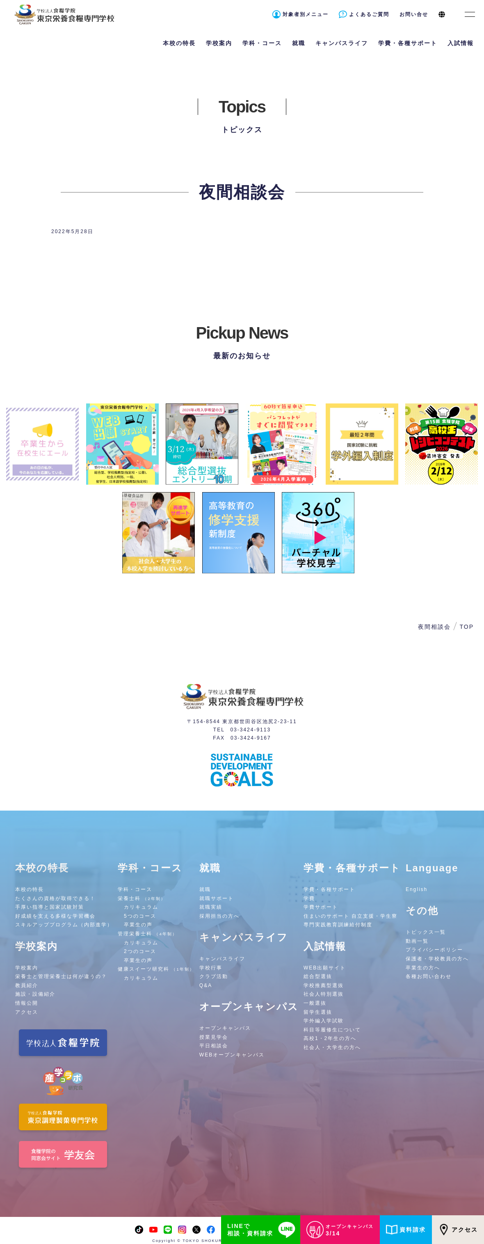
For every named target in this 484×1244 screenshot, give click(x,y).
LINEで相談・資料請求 (262, 1229)
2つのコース (140, 951)
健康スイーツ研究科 (156, 969)
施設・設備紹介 (35, 994)
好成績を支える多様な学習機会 (55, 916)
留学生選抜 (318, 1012)
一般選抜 (315, 1003)
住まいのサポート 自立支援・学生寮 (350, 916)
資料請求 (406, 1229)
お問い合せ (414, 14)
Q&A (205, 985)
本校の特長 (29, 889)
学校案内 (26, 968)
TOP (466, 626)
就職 (205, 889)
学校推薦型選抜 (324, 985)
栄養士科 (142, 898)
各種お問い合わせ (429, 976)
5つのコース (140, 916)
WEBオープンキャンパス (232, 1055)
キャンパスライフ (222, 959)
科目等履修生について (332, 1030)
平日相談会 (213, 1046)
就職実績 (210, 907)
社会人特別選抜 (324, 994)
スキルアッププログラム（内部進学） (64, 925)
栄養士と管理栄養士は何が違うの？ (61, 976)
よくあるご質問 (369, 14)
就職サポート (216, 898)
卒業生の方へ (423, 968)
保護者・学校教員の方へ (437, 959)
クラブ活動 (213, 976)
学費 (309, 898)
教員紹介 (26, 985)
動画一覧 (417, 941)
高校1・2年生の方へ (330, 1038)
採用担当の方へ (219, 916)
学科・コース (135, 889)
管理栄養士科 (147, 934)
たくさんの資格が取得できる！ (55, 898)
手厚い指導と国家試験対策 (49, 907)
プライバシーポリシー (434, 950)
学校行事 (210, 968)
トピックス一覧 (426, 932)
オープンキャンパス (225, 1028)
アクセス (458, 1229)
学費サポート (321, 907)
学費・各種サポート (329, 889)
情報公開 (26, 1003)
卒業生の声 (138, 925)
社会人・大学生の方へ (332, 1047)
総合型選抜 (318, 976)
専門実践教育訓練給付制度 (338, 925)
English (416, 889)
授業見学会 (213, 1037)
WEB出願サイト (325, 968)
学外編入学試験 (324, 1021)
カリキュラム (141, 907)
